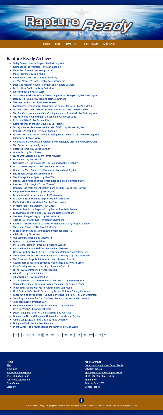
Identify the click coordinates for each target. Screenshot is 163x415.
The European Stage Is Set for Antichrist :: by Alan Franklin (44, 259)
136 (65, 334)
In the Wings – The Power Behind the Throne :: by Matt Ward (45, 326)
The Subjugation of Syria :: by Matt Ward (34, 177)
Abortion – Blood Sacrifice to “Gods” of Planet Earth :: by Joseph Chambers (52, 223)
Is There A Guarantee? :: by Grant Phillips (35, 269)
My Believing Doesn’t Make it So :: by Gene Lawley (39, 202)
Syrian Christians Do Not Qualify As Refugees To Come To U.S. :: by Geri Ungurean (56, 134)
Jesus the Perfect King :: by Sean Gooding (35, 131)
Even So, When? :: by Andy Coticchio (32, 308)
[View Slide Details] (81, 22)
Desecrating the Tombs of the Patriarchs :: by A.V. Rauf (42, 312)
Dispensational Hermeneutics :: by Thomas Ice (37, 195)
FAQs (58, 44)
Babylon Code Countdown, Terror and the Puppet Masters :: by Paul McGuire (54, 106)
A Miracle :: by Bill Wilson (26, 234)
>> (104, 334)
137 (72, 334)
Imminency (90, 379)
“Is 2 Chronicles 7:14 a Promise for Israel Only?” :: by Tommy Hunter (49, 280)
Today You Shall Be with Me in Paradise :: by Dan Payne (42, 287)
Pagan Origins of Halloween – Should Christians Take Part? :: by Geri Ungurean (55, 294)
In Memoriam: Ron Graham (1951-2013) (34, 205)
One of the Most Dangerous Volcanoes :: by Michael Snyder (44, 170)
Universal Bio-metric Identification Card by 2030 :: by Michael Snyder (49, 187)
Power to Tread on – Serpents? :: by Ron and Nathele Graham (45, 209)
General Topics (92, 386)
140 (91, 334)
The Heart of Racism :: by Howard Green (34, 102)
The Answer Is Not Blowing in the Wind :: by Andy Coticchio (44, 116)
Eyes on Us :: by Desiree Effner (29, 241)
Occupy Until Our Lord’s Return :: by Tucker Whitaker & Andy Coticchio (50, 252)
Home (47, 44)
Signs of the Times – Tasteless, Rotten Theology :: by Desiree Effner (48, 284)
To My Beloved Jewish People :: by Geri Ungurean (39, 63)
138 (78, 334)
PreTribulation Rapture (19, 372)
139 (84, 334)
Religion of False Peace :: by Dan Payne (33, 191)
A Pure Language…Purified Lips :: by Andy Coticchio (40, 319)
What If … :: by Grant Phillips (28, 273)
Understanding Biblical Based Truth (104, 365)
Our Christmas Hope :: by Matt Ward (32, 237)
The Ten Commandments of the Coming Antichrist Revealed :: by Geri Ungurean (55, 113)
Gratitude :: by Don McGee (27, 152)
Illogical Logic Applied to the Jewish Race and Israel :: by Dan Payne (49, 180)
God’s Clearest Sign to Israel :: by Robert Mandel (38, 166)
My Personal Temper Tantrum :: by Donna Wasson (39, 244)
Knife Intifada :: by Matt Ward (29, 91)
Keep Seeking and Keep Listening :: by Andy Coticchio (41, 266)
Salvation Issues (93, 368)
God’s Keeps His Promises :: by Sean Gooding (37, 66)
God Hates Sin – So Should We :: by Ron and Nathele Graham (45, 162)
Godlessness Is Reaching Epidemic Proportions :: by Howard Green (48, 262)
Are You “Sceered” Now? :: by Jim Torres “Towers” (38, 81)
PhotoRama (13, 383)
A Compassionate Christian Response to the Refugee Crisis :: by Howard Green (55, 141)
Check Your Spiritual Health (99, 375)
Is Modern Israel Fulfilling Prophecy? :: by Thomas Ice (41, 198)
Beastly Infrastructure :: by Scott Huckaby (35, 77)
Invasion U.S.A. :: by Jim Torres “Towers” (34, 184)
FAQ (9, 365)
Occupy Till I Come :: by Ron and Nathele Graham (39, 98)
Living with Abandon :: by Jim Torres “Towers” (37, 155)
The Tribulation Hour (18, 375)
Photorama (90, 44)
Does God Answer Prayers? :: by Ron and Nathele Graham (43, 84)
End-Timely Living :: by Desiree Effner (33, 173)
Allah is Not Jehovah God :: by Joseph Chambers (38, 219)
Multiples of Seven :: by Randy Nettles (33, 70)
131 (33, 334)
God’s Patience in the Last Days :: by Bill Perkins (38, 123)
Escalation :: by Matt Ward (27, 159)
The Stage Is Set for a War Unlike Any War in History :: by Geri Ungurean (51, 255)
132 (40, 334)
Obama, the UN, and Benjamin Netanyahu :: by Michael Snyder (46, 316)
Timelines (72, 44)
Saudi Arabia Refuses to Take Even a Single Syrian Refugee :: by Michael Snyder (55, 95)
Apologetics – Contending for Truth (103, 372)
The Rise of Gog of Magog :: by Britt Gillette (36, 216)
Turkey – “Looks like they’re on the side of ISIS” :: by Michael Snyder (48, 127)
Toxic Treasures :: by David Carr (29, 301)
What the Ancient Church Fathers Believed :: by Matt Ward (44, 305)
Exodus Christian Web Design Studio (106, 406)
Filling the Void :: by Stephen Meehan (33, 323)
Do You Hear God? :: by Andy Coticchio (33, 88)
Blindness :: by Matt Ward (27, 137)
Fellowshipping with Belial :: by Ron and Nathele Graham (43, 212)
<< (15, 334)
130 (27, 334)
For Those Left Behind (18, 379)
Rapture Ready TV (94, 383)
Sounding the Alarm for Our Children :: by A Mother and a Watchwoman (51, 298)
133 (46, 334)
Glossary (109, 44)
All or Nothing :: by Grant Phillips (30, 277)
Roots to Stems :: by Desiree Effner (31, 148)
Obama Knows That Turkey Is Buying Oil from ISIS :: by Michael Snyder (50, 109)
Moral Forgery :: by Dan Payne (29, 73)
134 (52, 334)
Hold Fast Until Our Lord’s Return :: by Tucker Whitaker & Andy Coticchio (51, 291)
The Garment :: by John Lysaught (30, 145)
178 (99, 334)
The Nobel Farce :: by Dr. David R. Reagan (35, 227)
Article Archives (93, 361)
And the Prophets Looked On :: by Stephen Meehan (40, 248)
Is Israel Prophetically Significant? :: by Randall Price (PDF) (43, 230)
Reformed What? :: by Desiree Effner (32, 120)
